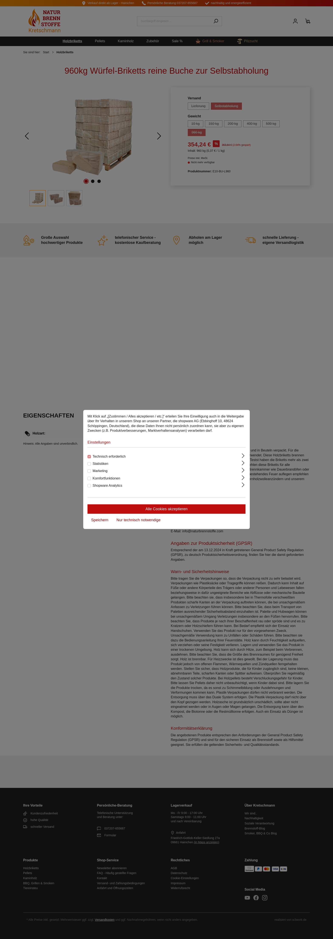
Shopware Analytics (107, 485)
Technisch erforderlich (109, 456)
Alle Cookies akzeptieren (166, 509)
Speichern (99, 520)
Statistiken (100, 463)
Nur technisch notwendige (139, 520)
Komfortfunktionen (106, 478)
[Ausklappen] (243, 455)
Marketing (100, 471)
